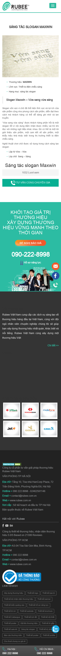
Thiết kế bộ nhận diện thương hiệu (18, 599)
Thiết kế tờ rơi (10, 611)
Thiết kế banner (44, 599)
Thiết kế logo (32, 593)
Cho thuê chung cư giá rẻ (14, 641)
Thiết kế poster (10, 623)
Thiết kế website (27, 611)
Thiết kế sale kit (10, 629)
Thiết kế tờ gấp (48, 623)
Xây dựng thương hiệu (13, 593)
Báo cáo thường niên (13, 635)
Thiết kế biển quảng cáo (14, 605)
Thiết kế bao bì (48, 593)
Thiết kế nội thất (47, 617)
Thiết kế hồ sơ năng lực (38, 605)
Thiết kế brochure (45, 611)
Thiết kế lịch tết (30, 617)
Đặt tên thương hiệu (29, 623)
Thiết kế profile (49, 635)
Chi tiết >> (53, 345)
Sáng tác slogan (28, 629)
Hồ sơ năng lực (30, 262)
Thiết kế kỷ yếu (45, 629)
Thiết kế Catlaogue (12, 617)
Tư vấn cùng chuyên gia (30, 182)
